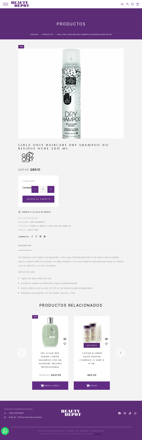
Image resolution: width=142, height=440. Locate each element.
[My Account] (127, 4)
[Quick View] (64, 339)
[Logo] (20, 4)
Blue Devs (98, 434)
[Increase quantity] (50, 189)
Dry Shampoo (38, 222)
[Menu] (5, 4)
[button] (50, 385)
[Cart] (137, 4)
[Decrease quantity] (34, 189)
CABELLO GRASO (38, 226)
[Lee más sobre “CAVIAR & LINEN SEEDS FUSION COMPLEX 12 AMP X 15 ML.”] (92, 385)
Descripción (24, 245)
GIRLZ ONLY (33, 230)
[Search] (122, 4)
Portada (34, 34)
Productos (47, 34)
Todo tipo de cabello (59, 226)
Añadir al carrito (38, 199)
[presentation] (22, 353)
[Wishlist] (132, 4)
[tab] (24, 247)
